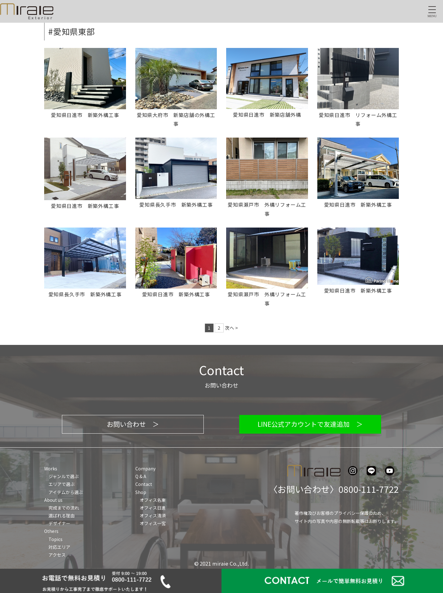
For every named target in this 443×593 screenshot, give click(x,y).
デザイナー (59, 523)
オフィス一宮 (153, 523)
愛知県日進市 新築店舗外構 (267, 114)
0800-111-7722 (368, 489)
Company (145, 468)
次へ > (231, 327)
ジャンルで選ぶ (64, 476)
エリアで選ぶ (62, 484)
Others (51, 531)
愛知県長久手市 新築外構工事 (175, 204)
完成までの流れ (64, 508)
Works (50, 468)
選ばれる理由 (62, 515)
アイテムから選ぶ (66, 492)
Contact (143, 484)
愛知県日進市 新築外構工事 (85, 115)
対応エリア (59, 547)
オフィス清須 (153, 515)
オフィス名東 (153, 500)
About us (53, 500)
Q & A (140, 476)
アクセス (57, 555)
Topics (56, 539)
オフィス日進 (153, 508)
